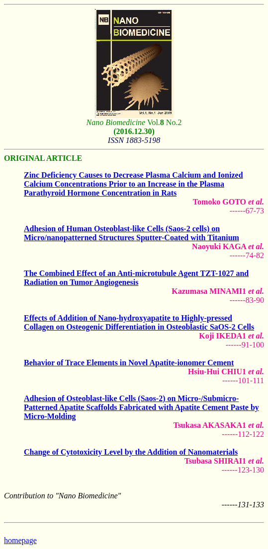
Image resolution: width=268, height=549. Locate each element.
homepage (20, 540)
